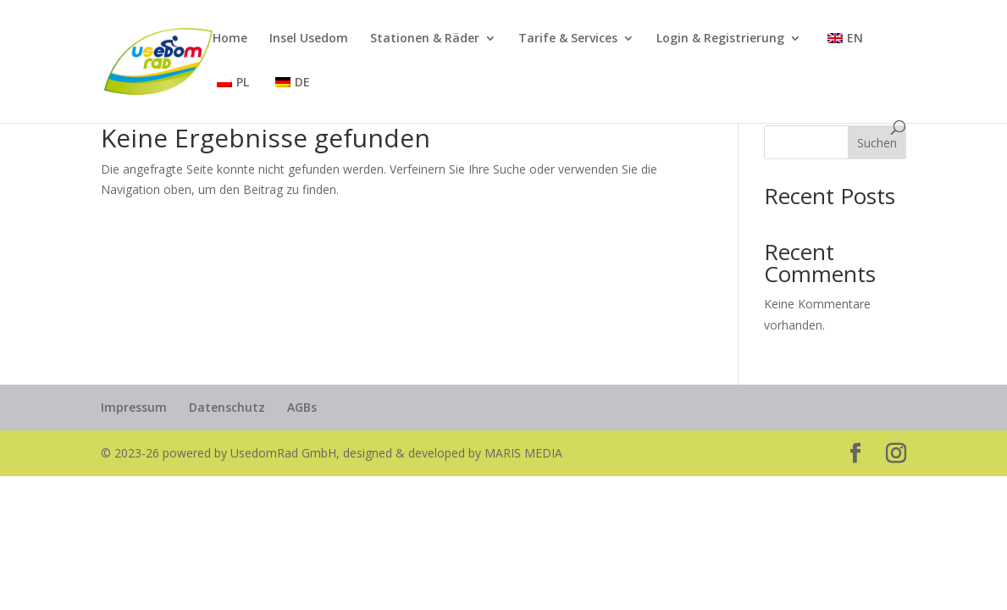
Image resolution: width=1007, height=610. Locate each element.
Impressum (134, 407)
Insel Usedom (308, 39)
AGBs (302, 407)
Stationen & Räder (424, 39)
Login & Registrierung (720, 39)
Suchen (877, 143)
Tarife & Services (567, 39)
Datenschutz (227, 407)
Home (230, 39)
